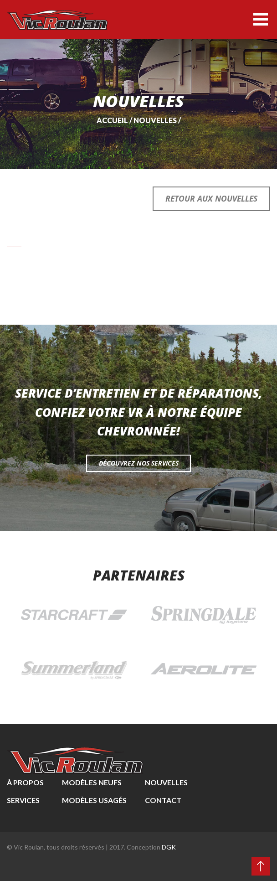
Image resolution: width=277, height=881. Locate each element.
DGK (169, 847)
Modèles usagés (94, 800)
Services (23, 800)
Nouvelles (155, 120)
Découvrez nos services (139, 463)
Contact (163, 800)
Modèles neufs (92, 782)
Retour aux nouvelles (211, 198)
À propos (25, 782)
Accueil (112, 120)
